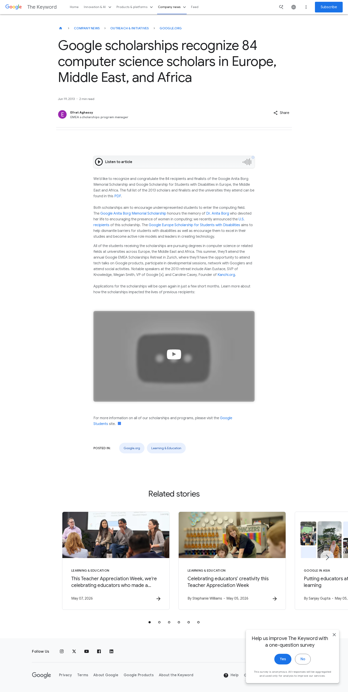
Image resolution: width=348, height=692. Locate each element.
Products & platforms (135, 7)
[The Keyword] (60, 28)
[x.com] (74, 651)
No (303, 660)
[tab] (149, 622)
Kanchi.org (226, 275)
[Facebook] (99, 651)
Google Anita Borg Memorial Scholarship (133, 213)
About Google (105, 675)
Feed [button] (194, 7)
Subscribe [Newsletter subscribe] (329, 7)
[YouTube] (86, 651)
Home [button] (74, 7)
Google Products (139, 675)
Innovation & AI (98, 7)
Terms (82, 675)
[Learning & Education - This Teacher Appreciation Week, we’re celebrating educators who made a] (115, 561)
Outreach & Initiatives (129, 28)
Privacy (65, 675)
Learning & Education (166, 448)
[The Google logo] (41, 675)
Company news (172, 7)
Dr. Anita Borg (217, 213)
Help (231, 675)
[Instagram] (61, 651)
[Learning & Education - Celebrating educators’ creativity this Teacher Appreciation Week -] (232, 561)
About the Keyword (176, 675)
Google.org (171, 28)
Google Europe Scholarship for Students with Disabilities (194, 225)
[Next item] (327, 557)
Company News (87, 28)
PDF (117, 196)
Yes (283, 660)
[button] (281, 113)
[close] (334, 636)
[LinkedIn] (111, 651)
